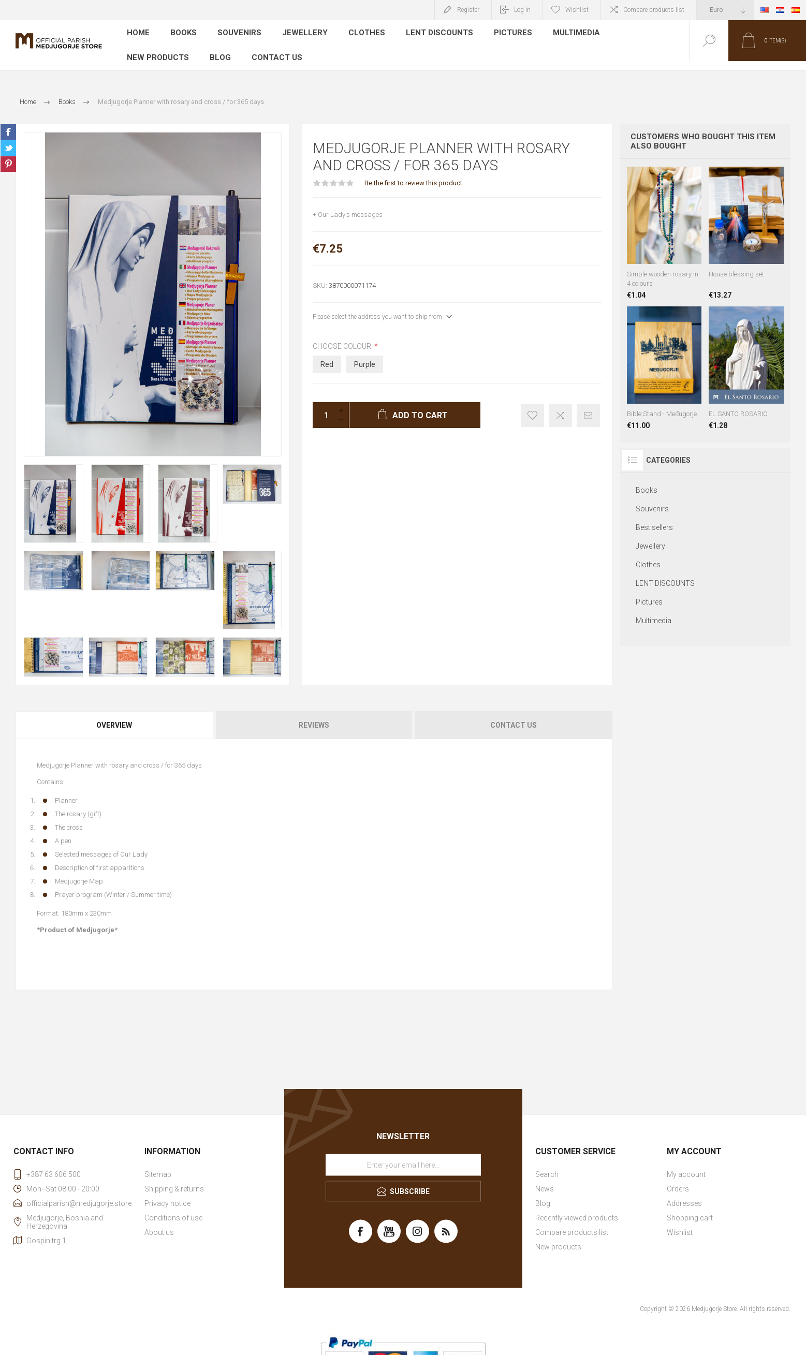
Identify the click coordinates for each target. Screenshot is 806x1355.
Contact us (193, 49)
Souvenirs (239, 33)
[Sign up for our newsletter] (403, 1156)
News (544, 1180)
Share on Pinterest (8, 155)
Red (326, 355)
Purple (364, 355)
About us (159, 1223)
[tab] (115, 716)
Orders (678, 1180)
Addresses (684, 1194)
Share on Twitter (8, 139)
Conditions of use (173, 1209)
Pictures (505, 33)
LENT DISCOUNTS (432, 33)
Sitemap (157, 1165)
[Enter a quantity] (323, 406)
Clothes (361, 33)
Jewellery (302, 33)
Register (468, 9)
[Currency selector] (725, 10)
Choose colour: (343, 337)
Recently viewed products (576, 1209)
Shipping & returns (174, 1180)
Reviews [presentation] (314, 716)
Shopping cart (690, 1209)
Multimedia (568, 33)
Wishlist (680, 1223)
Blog (137, 49)
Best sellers (654, 518)
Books (184, 33)
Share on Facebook (8, 123)
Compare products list (653, 9)
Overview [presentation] (114, 716)
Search (547, 1165)
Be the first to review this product (413, 174)
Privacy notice (167, 1194)
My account (686, 1165)
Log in (522, 9)
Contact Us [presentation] (513, 716)
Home (138, 33)
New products (642, 33)
